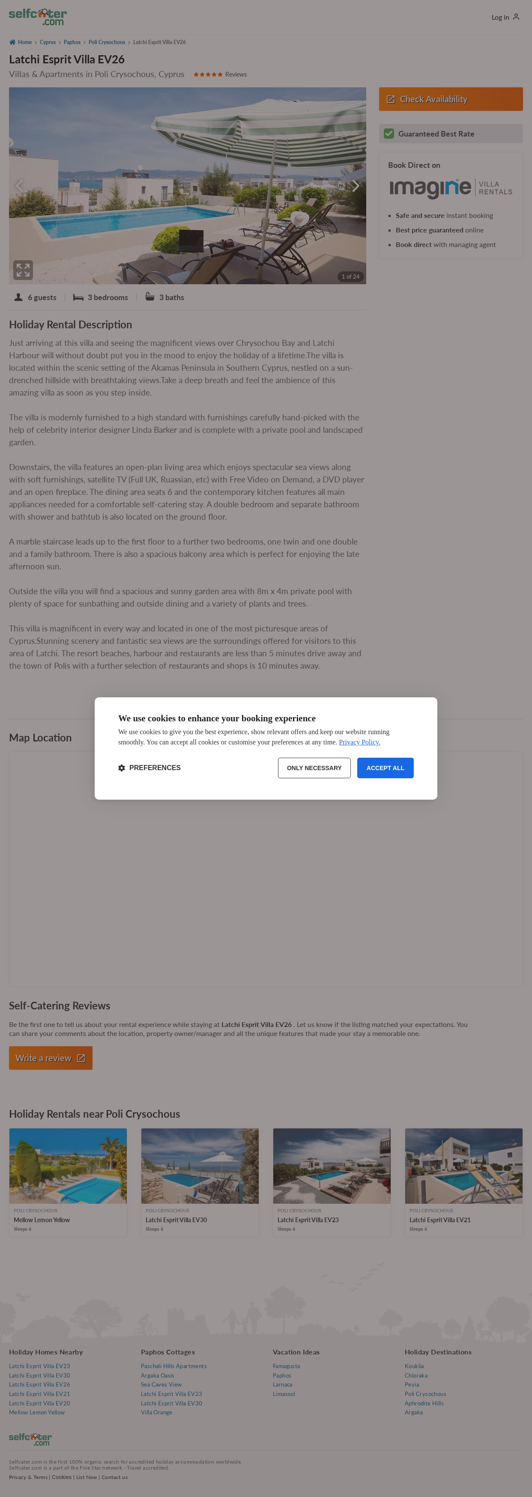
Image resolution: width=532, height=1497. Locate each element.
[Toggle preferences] (149, 768)
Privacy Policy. (359, 742)
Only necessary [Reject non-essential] (314, 768)
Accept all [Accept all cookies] (385, 768)
